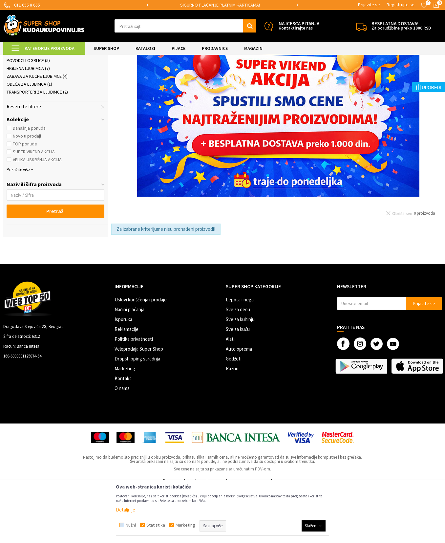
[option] (222, 5)
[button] (185, 26)
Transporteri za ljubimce (37, 147)
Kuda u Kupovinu (18, 59)
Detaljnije (125, 510)
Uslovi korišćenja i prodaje (141, 354)
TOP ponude (25, 199)
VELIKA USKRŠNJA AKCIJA (37, 214)
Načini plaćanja (129, 364)
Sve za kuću (238, 383)
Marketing (125, 423)
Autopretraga (294, 75)
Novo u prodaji (27, 191)
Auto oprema (239, 403)
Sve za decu (238, 364)
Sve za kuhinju (240, 374)
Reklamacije (126, 383)
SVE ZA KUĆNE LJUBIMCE (86, 59)
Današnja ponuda (29, 183)
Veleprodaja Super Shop (139, 403)
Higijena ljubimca (28, 123)
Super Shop (49, 59)
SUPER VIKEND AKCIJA (34, 206)
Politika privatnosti (134, 393)
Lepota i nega (240, 354)
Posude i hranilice (29, 107)
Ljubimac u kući (26, 92)
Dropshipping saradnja (137, 413)
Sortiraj (321, 75)
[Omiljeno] (424, 5)
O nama (122, 443)
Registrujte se (400, 5)
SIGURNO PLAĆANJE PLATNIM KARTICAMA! (222, 5)
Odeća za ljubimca (29, 139)
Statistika (155, 525)
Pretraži (55, 266)
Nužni (131, 525)
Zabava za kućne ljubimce (37, 131)
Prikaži (373, 75)
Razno (232, 423)
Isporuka (123, 374)
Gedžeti (234, 413)
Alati (230, 393)
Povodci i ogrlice (28, 115)
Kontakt (123, 433)
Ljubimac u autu (26, 99)
